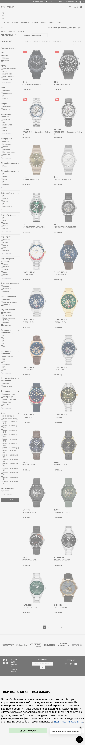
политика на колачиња (68, 721)
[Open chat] (79, 739)
